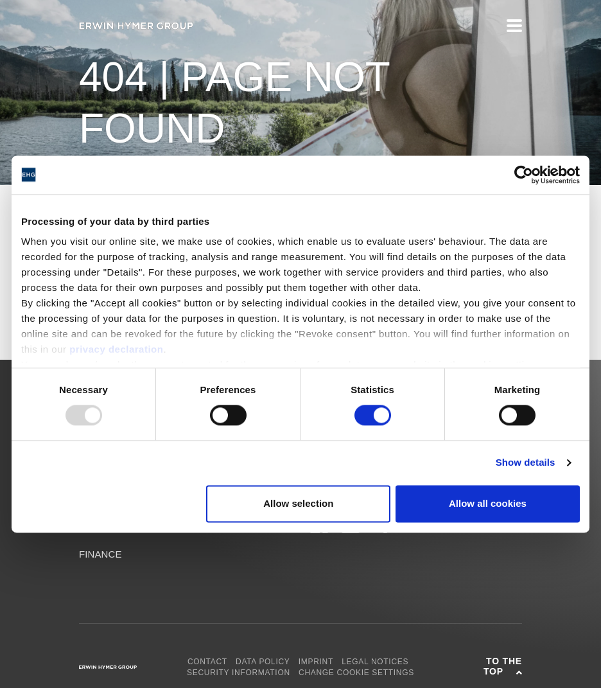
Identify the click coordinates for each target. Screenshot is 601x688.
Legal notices (375, 661)
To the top (502, 666)
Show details (525, 462)
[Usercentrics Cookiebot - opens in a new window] (523, 174)
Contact (207, 661)
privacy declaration (116, 349)
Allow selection (298, 503)
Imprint (316, 661)
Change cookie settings (356, 672)
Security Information (238, 672)
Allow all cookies (488, 503)
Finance (100, 554)
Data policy (263, 661)
